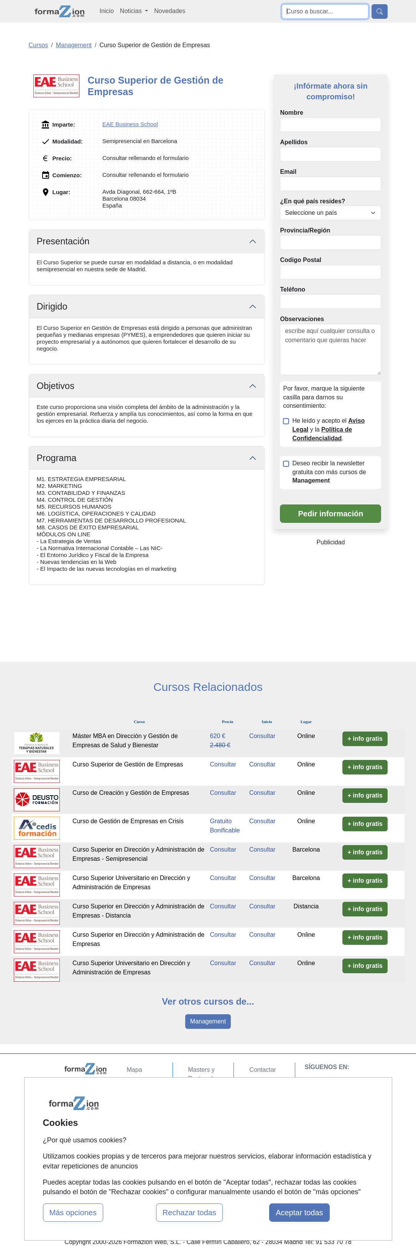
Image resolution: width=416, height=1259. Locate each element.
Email (288, 171)
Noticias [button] (131, 11)
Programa (57, 458)
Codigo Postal (300, 260)
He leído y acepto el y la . (328, 429)
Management (208, 1021)
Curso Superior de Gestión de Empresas (127, 764)
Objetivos (56, 386)
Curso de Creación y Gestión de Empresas (130, 792)
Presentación (63, 241)
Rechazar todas (189, 1212)
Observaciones (302, 319)
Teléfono (292, 289)
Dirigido (52, 306)
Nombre (291, 112)
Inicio (107, 11)
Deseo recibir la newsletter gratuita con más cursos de (329, 472)
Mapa (134, 1069)
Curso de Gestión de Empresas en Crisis (128, 821)
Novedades (169, 11)
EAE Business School (130, 124)
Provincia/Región (305, 230)
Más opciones (73, 1212)
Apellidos (293, 142)
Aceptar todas (299, 1212)
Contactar (262, 1069)
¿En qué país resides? (312, 201)
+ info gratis (364, 738)
